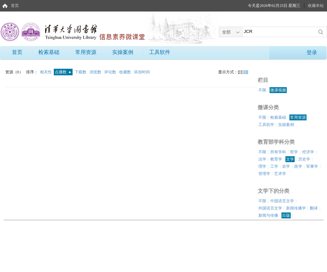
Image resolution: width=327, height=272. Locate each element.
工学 (274, 166)
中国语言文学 (282, 201)
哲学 (294, 152)
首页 (15, 5)
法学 (262, 159)
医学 (298, 166)
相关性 (46, 72)
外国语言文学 (270, 208)
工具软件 (159, 52)
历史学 (304, 159)
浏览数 (95, 72)
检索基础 (48, 52)
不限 (262, 90)
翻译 (314, 208)
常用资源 (85, 52)
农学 (286, 166)
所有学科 (278, 152)
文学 (290, 159)
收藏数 (125, 72)
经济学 (308, 152)
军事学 (312, 166)
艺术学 (280, 173)
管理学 (264, 173)
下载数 (81, 72)
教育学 (276, 159)
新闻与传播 (268, 215)
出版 (286, 215)
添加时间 (142, 72)
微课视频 (278, 90)
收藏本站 (316, 5)
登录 (312, 52)
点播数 (63, 72)
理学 (262, 166)
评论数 (110, 72)
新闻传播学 (296, 208)
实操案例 (122, 52)
